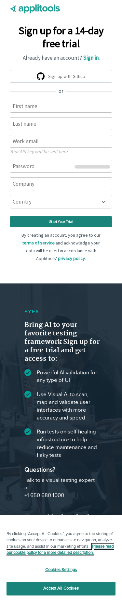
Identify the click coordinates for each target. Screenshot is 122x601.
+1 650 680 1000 (44, 495)
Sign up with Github (62, 77)
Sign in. (91, 57)
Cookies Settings (61, 569)
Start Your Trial (61, 221)
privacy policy (71, 258)
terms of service (38, 243)
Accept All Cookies (60, 588)
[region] (61, 558)
